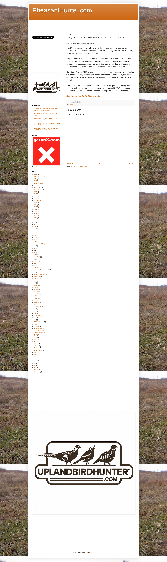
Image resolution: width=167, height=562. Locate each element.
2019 (35, 205)
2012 (35, 196)
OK (35, 313)
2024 (35, 215)
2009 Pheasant (38, 183)
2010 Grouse (37, 187)
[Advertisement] (71, 25)
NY (35, 311)
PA (35, 324)
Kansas (36, 261)
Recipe (36, 337)
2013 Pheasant (38, 200)
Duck (35, 235)
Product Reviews (39, 333)
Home (101, 163)
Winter (36, 369)
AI (34, 222)
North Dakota (38, 306)
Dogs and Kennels (39, 233)
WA (35, 363)
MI (34, 265)
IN (34, 252)
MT (35, 283)
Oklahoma (37, 315)
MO (35, 281)
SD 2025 (36, 346)
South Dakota (38, 350)
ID (34, 248)
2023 (35, 213)
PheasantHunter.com (62, 10)
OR (35, 320)
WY (35, 374)
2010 (35, 185)
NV (35, 309)
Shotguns (36, 348)
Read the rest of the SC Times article (83, 96)
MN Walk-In (37, 276)
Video (35, 361)
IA (34, 246)
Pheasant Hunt (38, 328)
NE (35, 300)
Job (35, 259)
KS (35, 263)
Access (36, 220)
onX (35, 317)
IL (34, 250)
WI (35, 365)
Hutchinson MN (38, 244)
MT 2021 (36, 285)
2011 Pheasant (38, 194)
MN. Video (37, 278)
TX (35, 356)
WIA (35, 367)
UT (35, 359)
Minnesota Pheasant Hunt (41, 270)
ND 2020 (36, 289)
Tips (35, 352)
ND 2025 (36, 298)
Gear (35, 237)
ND (35, 287)
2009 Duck (37, 181)
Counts (36, 231)
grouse (36, 239)
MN (72, 104)
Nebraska (36, 302)
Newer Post (70, 163)
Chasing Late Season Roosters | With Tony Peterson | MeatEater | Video (46, 128)
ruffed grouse (38, 339)
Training (36, 354)
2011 (35, 192)
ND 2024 (36, 296)
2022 (35, 211)
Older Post (131, 163)
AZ (35, 224)
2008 (35, 174)
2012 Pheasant (38, 198)
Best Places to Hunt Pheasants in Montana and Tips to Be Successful (46, 109)
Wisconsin (37, 372)
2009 (35, 179)
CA (35, 226)
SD (35, 341)
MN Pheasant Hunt (39, 274)
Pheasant (36, 326)
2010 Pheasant (38, 189)
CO (35, 228)
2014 (35, 202)
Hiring (35, 241)
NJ (35, 304)
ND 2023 (36, 294)
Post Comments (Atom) (81, 166)
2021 (35, 209)
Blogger (91, 552)
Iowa (35, 254)
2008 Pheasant (38, 176)
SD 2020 (36, 343)
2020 (35, 207)
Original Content (38, 322)
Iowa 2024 (37, 257)
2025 (35, 218)
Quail (35, 335)
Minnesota (37, 267)
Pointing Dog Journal (40, 330)
